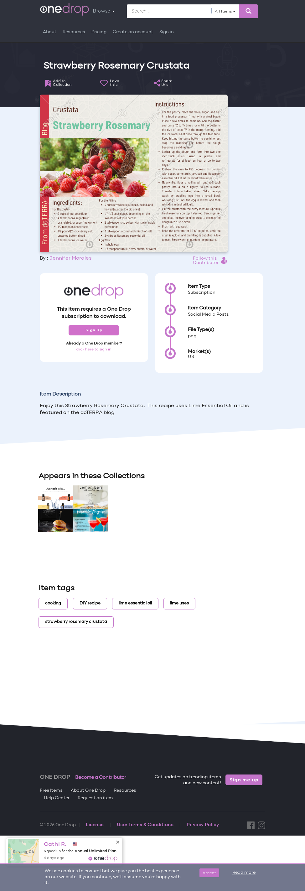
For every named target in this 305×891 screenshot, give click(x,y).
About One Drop (88, 791)
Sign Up (93, 330)
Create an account (133, 32)
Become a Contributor (100, 777)
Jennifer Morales (70, 258)
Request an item (95, 798)
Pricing (98, 32)
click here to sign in (93, 349)
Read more (244, 873)
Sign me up (244, 780)
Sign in (166, 32)
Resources (74, 32)
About (49, 32)
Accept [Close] (209, 872)
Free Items (51, 791)
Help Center (57, 798)
